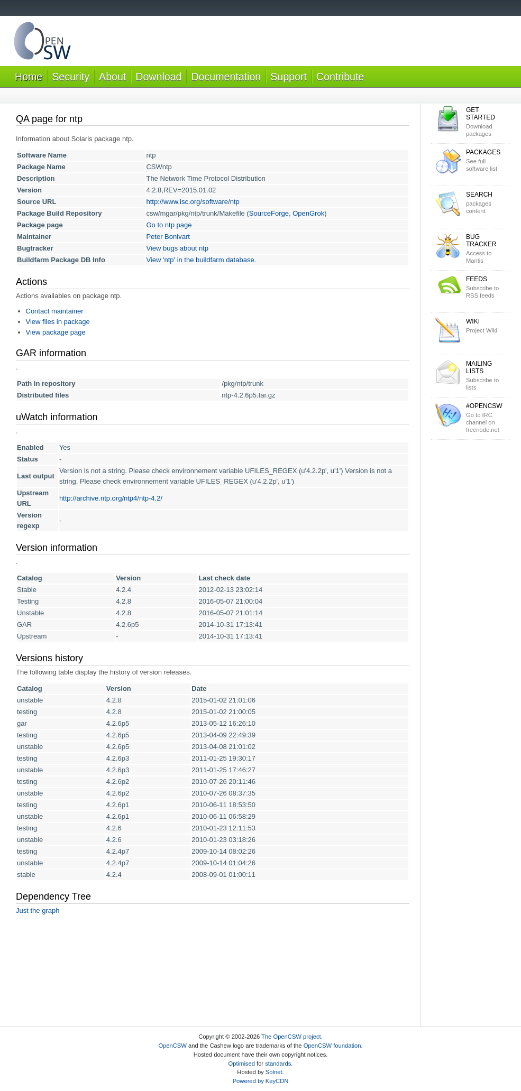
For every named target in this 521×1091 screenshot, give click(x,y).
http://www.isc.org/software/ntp (192, 202)
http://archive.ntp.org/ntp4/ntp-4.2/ (110, 498)
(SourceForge (267, 213)
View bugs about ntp (177, 248)
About (112, 76)
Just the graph (37, 910)
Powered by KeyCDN (261, 1081)
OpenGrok (308, 213)
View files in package (58, 322)
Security (70, 76)
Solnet (274, 1072)
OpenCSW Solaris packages (42, 43)
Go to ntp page (168, 225)
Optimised (241, 1063)
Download (158, 76)
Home (28, 76)
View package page (56, 332)
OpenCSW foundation (332, 1045)
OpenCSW (172, 1045)
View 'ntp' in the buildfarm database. (201, 260)
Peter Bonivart (167, 237)
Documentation (226, 76)
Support (288, 76)
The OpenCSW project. (292, 1036)
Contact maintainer (55, 311)
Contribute (340, 76)
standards (278, 1063)
